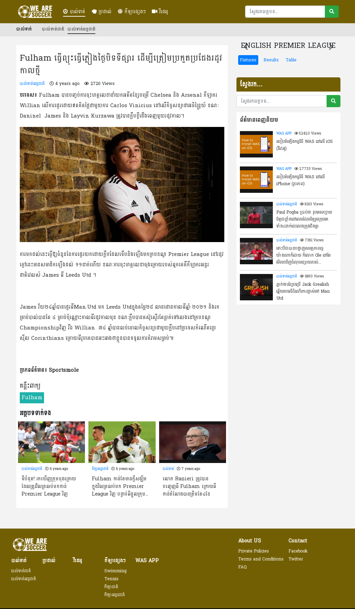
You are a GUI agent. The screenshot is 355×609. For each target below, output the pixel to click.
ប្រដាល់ (101, 11)
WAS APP (284, 133)
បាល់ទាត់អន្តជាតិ (81, 29)
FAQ (242, 567)
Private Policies (253, 551)
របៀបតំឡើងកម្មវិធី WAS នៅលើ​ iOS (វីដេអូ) (304, 145)
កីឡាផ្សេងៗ (132, 11)
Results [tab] (271, 60)
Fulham (31, 397)
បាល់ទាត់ (74, 11)
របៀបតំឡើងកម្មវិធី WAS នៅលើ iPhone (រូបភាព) (300, 180)
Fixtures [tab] (248, 60)
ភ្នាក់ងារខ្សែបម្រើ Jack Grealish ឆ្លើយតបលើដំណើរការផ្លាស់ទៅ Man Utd (303, 291)
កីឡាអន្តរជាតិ (100, 469)
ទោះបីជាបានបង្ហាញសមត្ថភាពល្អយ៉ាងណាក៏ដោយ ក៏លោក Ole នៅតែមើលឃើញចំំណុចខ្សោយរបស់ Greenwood (303, 255)
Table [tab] (291, 60)
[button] (245, 47)
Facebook (298, 551)
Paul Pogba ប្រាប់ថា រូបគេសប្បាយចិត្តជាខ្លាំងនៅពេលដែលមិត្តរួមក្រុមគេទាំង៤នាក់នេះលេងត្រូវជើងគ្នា (304, 219)
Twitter (295, 559)
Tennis (111, 579)
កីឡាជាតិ (111, 587)
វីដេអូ (160, 11)
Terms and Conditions (261, 559)
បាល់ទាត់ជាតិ (53, 29)
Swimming (115, 571)
